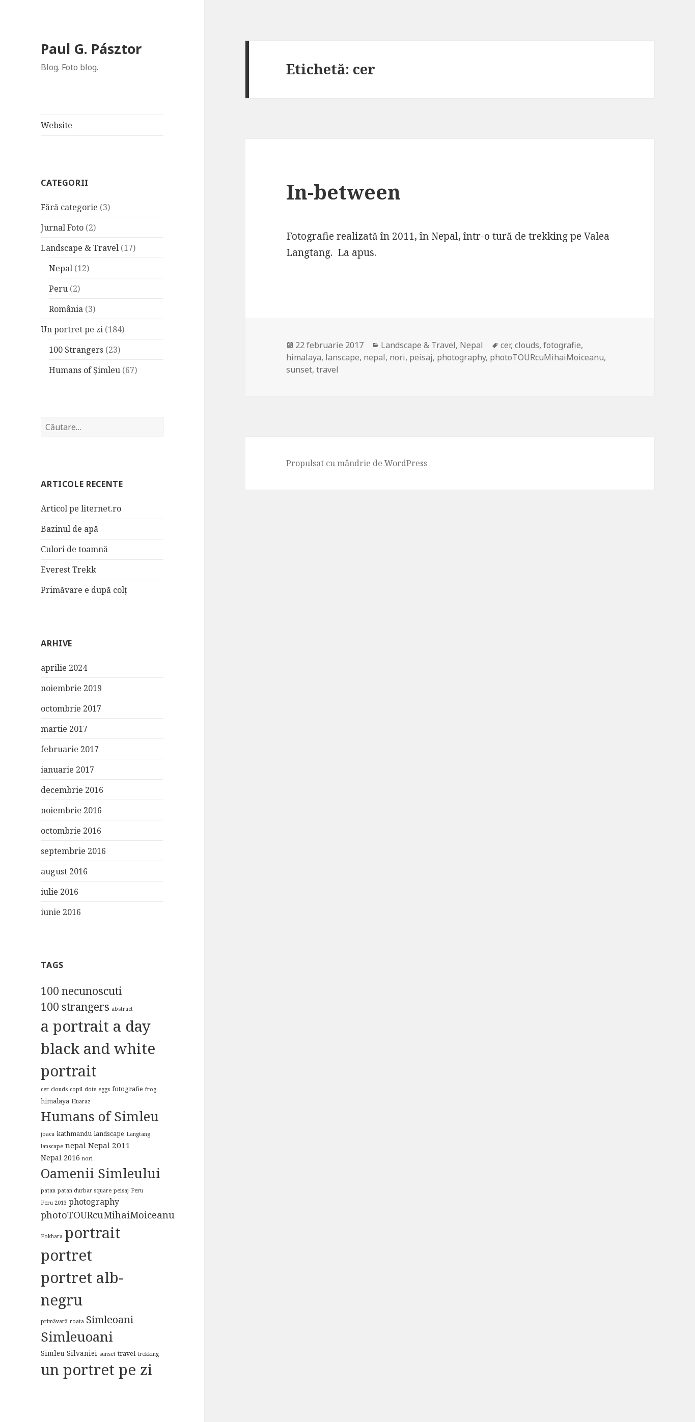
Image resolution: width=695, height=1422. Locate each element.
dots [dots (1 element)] (90, 1089)
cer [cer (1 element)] (45, 1089)
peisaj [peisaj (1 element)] (121, 1190)
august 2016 (64, 871)
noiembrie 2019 (71, 688)
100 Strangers (76, 349)
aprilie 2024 (64, 667)
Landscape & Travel (80, 247)
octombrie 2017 (71, 708)
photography (461, 357)
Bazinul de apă (69, 528)
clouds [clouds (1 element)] (59, 1089)
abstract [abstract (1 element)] (122, 1008)
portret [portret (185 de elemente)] (66, 1255)
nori (397, 357)
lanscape (342, 357)
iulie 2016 (59, 891)
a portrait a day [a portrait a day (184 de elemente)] (96, 1026)
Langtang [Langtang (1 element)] (138, 1133)
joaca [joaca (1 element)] (47, 1133)
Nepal (60, 268)
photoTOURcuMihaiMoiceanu (547, 357)
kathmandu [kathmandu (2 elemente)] (74, 1133)
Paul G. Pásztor (91, 48)
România (66, 309)
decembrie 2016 (72, 789)
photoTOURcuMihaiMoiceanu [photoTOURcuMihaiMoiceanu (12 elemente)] (108, 1214)
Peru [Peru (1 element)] (137, 1190)
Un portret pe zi (72, 329)
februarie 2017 (70, 749)
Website (56, 125)
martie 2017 (64, 728)
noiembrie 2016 (71, 810)
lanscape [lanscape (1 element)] (52, 1146)
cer (506, 345)
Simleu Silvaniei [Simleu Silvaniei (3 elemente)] (69, 1353)
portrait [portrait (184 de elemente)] (93, 1232)
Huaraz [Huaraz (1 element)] (81, 1101)
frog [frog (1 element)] (150, 1089)
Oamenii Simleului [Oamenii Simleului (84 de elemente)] (100, 1173)
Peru (58, 288)
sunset (299, 369)
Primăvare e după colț (84, 589)
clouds (527, 345)
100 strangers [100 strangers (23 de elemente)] (75, 1007)
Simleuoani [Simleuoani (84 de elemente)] (77, 1336)
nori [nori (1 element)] (87, 1158)
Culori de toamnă (74, 549)
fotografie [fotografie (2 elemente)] (127, 1089)
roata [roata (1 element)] (77, 1321)
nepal (374, 357)
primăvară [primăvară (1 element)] (54, 1321)
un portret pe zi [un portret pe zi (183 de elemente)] (97, 1369)
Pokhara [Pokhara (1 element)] (52, 1236)
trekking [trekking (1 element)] (148, 1353)
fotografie (562, 345)
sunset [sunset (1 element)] (107, 1353)
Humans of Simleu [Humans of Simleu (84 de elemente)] (100, 1116)
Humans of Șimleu (84, 370)
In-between (343, 191)
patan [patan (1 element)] (48, 1190)
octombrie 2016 (71, 830)
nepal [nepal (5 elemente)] (75, 1145)
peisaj (421, 357)
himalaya (303, 357)
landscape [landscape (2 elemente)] (109, 1133)
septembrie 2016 (73, 851)
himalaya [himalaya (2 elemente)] (55, 1101)
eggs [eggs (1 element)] (104, 1089)
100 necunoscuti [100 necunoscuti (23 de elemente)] (81, 991)
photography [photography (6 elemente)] (94, 1201)
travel (327, 369)
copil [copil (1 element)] (76, 1089)
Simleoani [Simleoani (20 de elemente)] (109, 1319)
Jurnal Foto (62, 227)
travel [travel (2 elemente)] (126, 1353)
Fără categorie (69, 207)
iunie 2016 (61, 912)
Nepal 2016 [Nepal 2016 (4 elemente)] (60, 1157)
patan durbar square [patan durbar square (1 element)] (85, 1190)
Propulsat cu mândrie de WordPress (356, 463)
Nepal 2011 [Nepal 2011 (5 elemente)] (109, 1145)
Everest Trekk (68, 569)
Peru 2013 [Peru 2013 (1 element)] (54, 1202)
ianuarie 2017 (67, 769)
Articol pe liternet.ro (81, 508)
